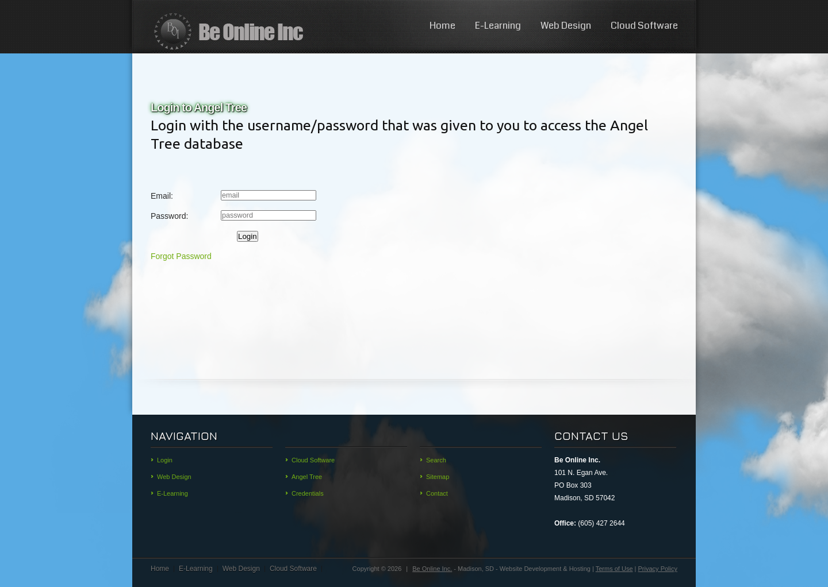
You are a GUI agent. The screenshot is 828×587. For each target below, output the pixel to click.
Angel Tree (307, 476)
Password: (169, 216)
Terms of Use (614, 568)
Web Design (565, 25)
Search (436, 460)
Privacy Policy (657, 568)
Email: (162, 195)
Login (247, 236)
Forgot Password (181, 256)
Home (442, 25)
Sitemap (437, 476)
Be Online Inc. (432, 568)
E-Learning (498, 25)
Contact (437, 493)
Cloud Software (644, 25)
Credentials (308, 493)
